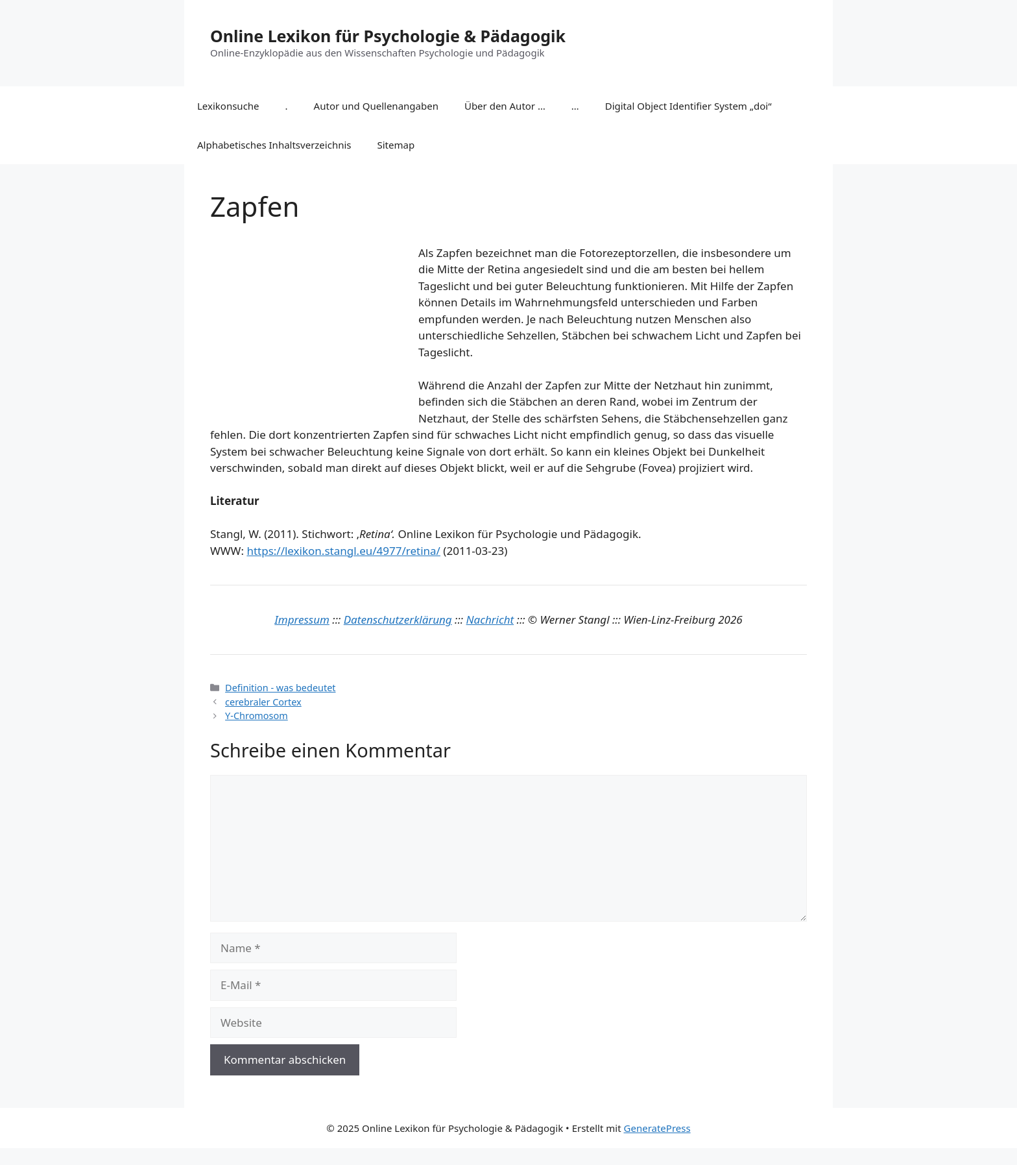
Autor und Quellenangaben (376, 105)
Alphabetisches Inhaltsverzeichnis (274, 144)
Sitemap (396, 144)
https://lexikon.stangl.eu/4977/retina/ (343, 550)
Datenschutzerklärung (398, 619)
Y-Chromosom (256, 715)
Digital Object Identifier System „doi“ (688, 105)
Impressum (301, 619)
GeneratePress (657, 1128)
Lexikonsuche (228, 105)
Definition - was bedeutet (280, 687)
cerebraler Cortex (263, 702)
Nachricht (490, 619)
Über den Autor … (504, 105)
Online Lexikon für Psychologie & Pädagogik (388, 36)
